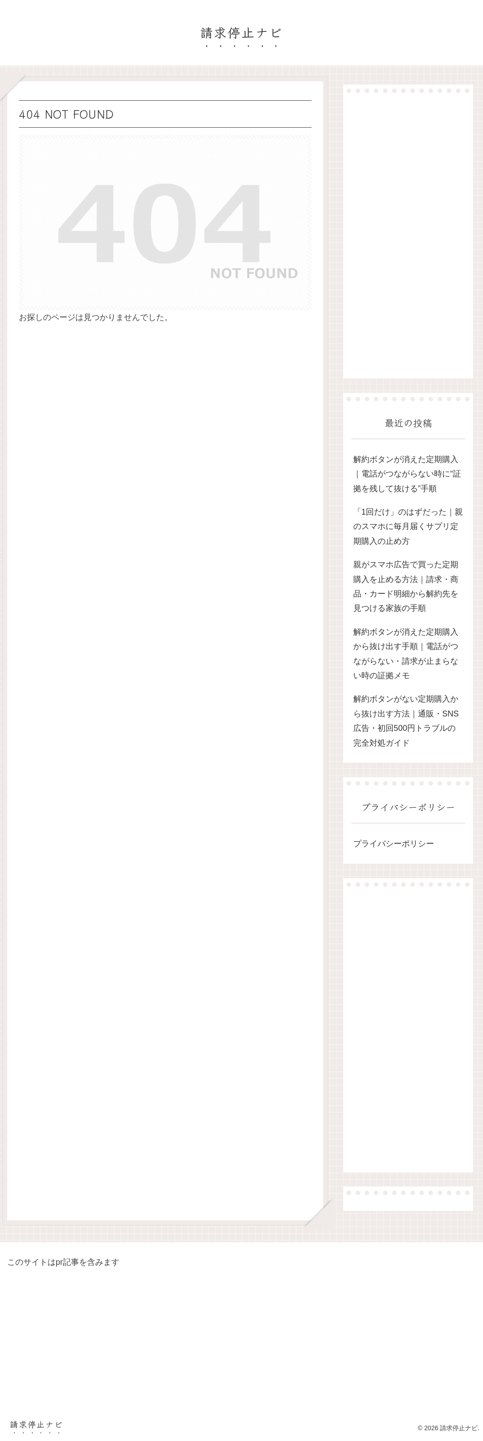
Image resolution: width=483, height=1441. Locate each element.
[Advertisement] (408, 235)
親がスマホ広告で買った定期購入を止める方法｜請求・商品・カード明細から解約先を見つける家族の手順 (405, 586)
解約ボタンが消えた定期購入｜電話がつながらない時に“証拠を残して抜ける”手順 (407, 474)
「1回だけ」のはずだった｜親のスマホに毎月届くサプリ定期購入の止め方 (408, 526)
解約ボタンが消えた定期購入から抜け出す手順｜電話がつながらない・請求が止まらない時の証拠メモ (405, 653)
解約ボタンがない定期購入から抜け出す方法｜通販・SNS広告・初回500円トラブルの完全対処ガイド (406, 720)
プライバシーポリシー (393, 843)
